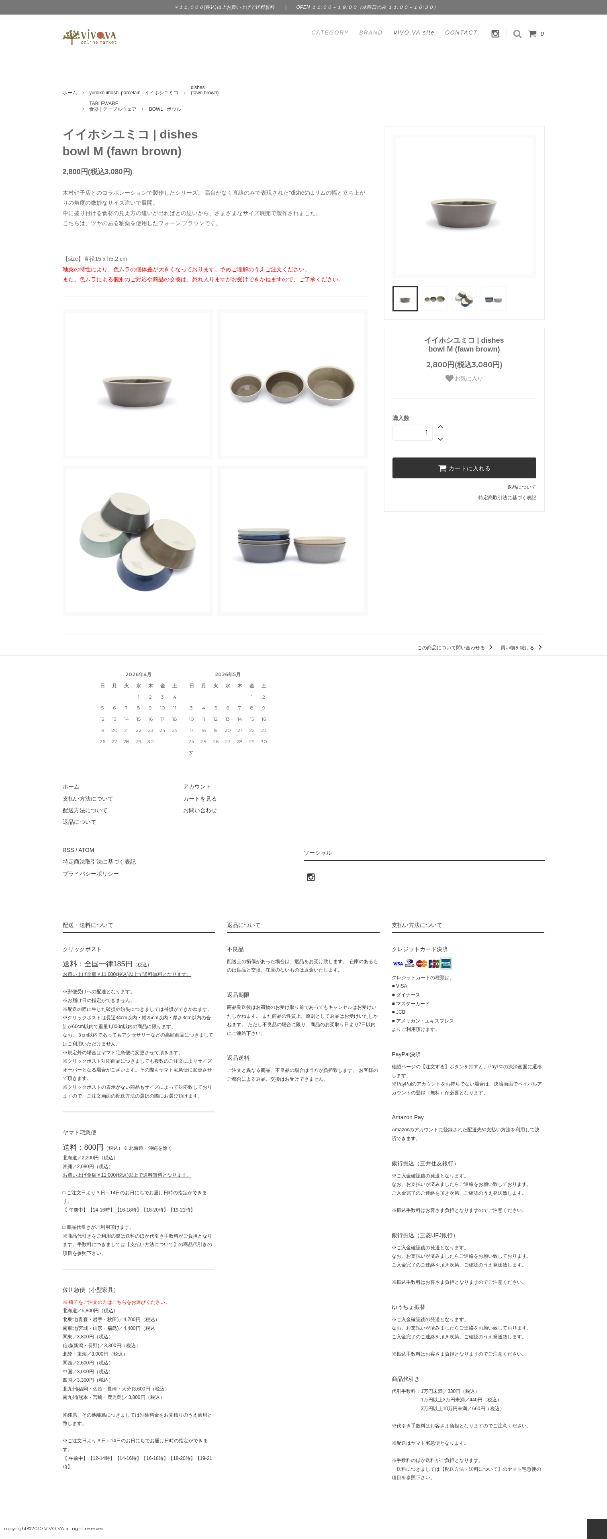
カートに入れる (464, 468)
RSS (68, 850)
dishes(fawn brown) (205, 90)
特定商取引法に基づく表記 (507, 497)
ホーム (70, 93)
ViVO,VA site (414, 32)
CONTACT (461, 32)
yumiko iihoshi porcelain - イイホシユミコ (133, 93)
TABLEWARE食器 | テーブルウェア (113, 106)
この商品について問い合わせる (456, 648)
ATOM (86, 850)
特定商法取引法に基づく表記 (99, 861)
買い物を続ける (522, 648)
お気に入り (464, 378)
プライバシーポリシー (91, 873)
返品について (521, 487)
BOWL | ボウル (165, 109)
